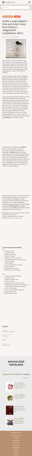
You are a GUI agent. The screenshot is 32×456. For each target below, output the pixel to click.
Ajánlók (17, 16)
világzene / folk (6, 345)
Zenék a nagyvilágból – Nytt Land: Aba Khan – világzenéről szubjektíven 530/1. (16, 409)
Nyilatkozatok (16, 447)
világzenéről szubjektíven (8, 331)
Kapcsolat (16, 445)
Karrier (16, 450)
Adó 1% (16, 452)
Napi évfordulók (16, 435)
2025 (3, 340)
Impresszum (16, 443)
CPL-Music (4, 336)
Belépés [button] (16, 454)
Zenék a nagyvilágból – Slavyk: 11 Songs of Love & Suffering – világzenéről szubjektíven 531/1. (16, 385)
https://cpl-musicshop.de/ (15, 218)
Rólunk (16, 438)
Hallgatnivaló (7, 16)
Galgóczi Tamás (8, 37)
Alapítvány (16, 440)
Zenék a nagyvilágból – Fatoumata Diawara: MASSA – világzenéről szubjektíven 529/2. (15, 420)
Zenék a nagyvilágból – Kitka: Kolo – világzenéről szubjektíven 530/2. (16, 396)
